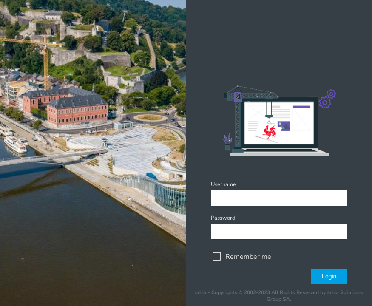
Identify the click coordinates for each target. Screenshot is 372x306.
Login (329, 276)
